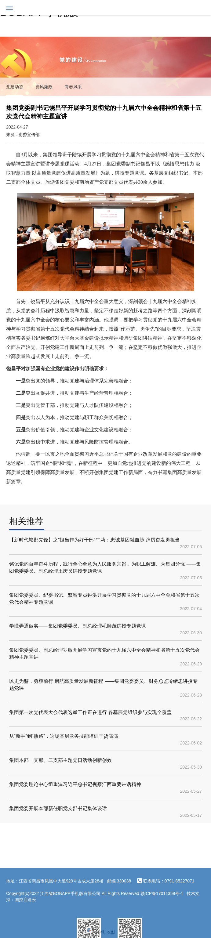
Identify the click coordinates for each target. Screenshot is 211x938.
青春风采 (73, 86)
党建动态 (14, 86)
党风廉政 (44, 86)
